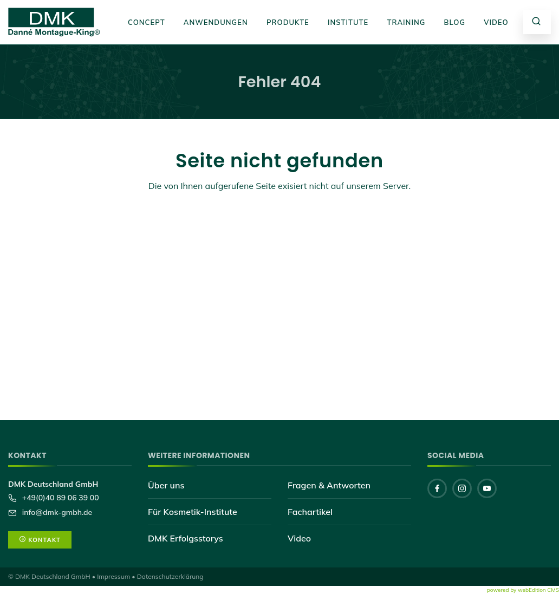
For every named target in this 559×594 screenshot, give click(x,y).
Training (406, 22)
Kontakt (40, 540)
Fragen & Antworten (329, 485)
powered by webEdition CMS (523, 589)
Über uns (166, 485)
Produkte (287, 22)
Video (496, 22)
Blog (454, 22)
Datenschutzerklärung (170, 576)
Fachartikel (310, 511)
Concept (146, 22)
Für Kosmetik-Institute (192, 511)
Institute (348, 22)
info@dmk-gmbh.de (56, 512)
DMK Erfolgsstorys (185, 538)
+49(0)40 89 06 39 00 (59, 497)
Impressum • (116, 576)
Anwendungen (216, 22)
